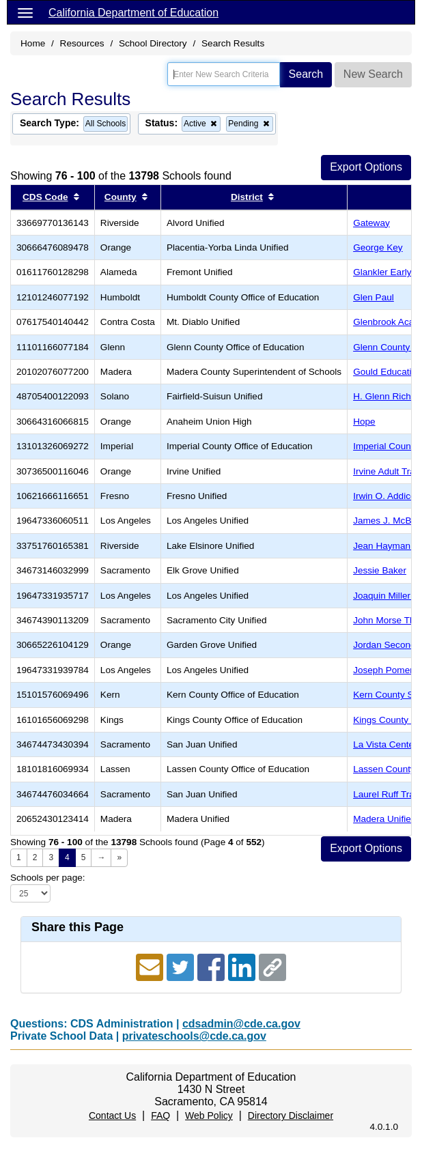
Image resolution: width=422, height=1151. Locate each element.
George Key (378, 247)
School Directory (153, 43)
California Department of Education (133, 12)
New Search (373, 74)
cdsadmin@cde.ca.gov (241, 1023)
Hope (364, 421)
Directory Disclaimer (290, 1115)
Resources (82, 43)
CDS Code (45, 197)
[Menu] (25, 12)
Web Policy (209, 1115)
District (247, 197)
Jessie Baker (379, 570)
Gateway (371, 223)
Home (32, 43)
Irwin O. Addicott (387, 496)
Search (306, 74)
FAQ (160, 1115)
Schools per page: (47, 877)
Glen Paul (373, 297)
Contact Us (112, 1115)
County (120, 197)
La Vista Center (385, 744)
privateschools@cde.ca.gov (194, 1036)
